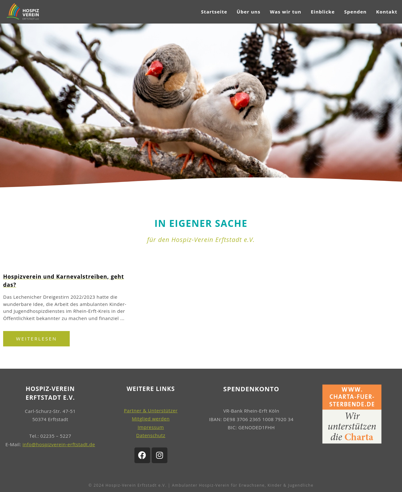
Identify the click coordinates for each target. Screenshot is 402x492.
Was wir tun (285, 11)
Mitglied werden (151, 418)
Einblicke (322, 11)
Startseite (214, 11)
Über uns (249, 11)
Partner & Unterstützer (151, 410)
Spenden (355, 11)
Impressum (151, 427)
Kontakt (386, 11)
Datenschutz (151, 435)
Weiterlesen (36, 338)
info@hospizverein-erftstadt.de (59, 444)
